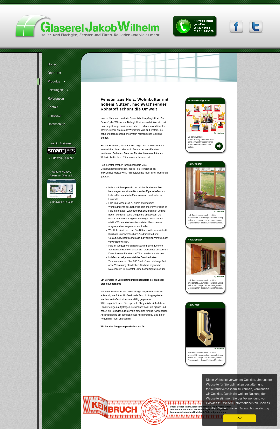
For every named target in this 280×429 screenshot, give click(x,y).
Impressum (55, 115)
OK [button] (239, 418)
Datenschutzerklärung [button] (254, 408)
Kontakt (53, 107)
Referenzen (56, 98)
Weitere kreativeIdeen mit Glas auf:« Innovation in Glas (61, 186)
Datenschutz (56, 124)
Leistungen (55, 90)
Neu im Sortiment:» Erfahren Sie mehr (61, 151)
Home (52, 64)
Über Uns (54, 73)
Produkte (54, 81)
